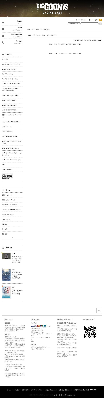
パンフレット (36, 35)
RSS (91, 390)
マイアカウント (82, 20)
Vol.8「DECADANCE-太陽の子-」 (41, 29)
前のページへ (53, 44)
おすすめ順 (87, 40)
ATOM (95, 390)
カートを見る (96, 20)
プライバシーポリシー (37, 390)
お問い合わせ (26, 390)
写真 (43, 35)
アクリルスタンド (52, 35)
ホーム (9, 390)
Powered (62, 394)
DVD (29, 35)
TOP (28, 29)
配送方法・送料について (65, 390)
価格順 (94, 40)
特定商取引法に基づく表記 (81, 390)
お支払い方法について (51, 390)
